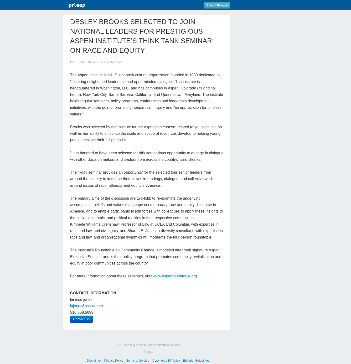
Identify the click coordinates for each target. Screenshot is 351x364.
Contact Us (81, 319)
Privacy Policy (113, 360)
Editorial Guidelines (196, 360)
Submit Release (217, 5)
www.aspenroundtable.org (175, 276)
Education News (113, 62)
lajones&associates (86, 306)
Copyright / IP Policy (166, 360)
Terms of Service (137, 360)
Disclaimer (94, 360)
